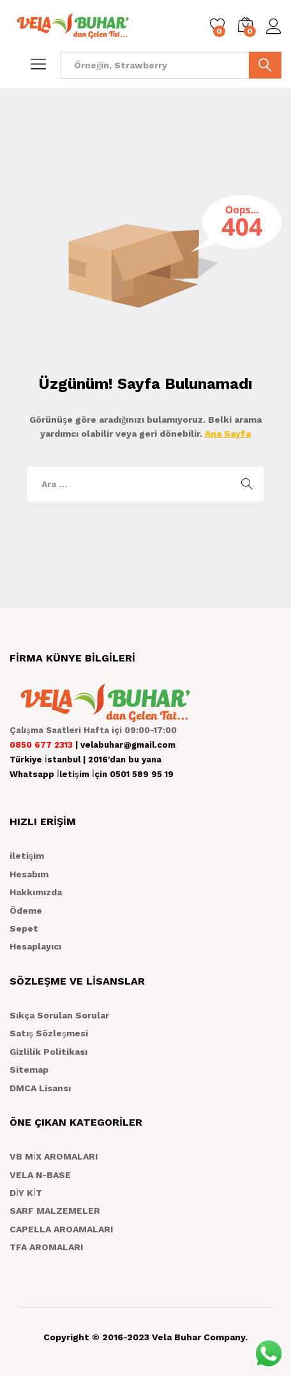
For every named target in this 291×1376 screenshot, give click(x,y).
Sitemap (29, 1069)
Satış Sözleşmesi (49, 1033)
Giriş (273, 27)
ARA (265, 65)
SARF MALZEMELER (55, 1211)
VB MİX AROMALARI (54, 1156)
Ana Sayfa (228, 433)
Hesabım (29, 874)
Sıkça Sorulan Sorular (59, 1015)
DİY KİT (26, 1193)
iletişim (27, 856)
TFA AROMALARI (46, 1247)
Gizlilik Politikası (48, 1052)
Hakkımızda (36, 892)
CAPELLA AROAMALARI (61, 1229)
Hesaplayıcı (35, 946)
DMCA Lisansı (40, 1088)
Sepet (24, 928)
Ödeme (26, 910)
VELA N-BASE (40, 1175)
